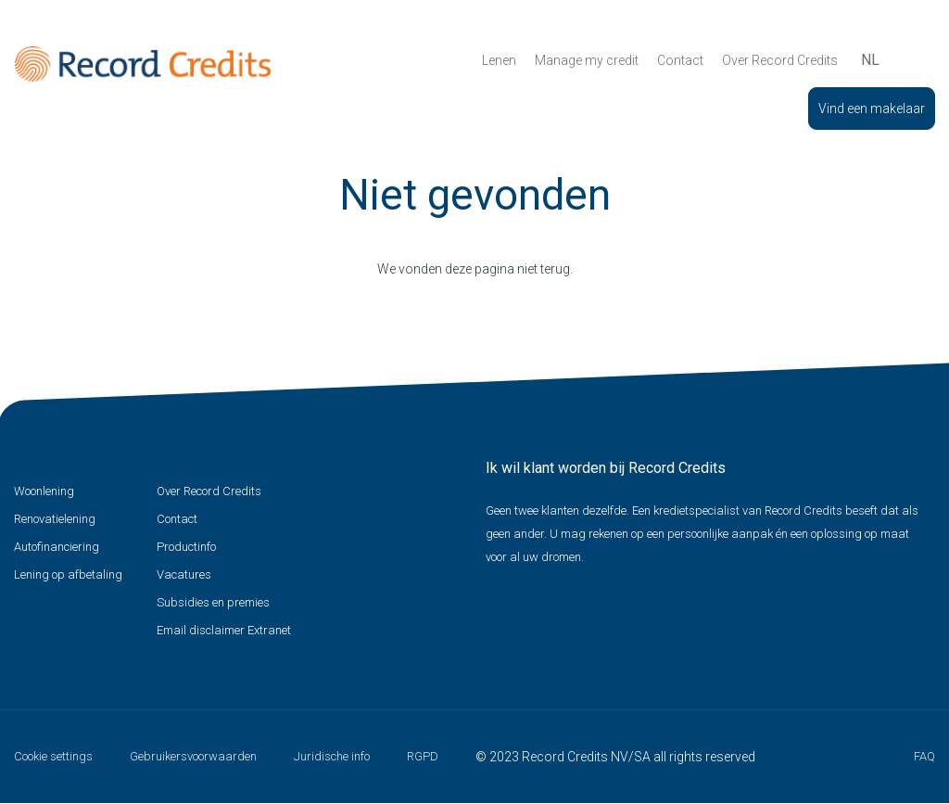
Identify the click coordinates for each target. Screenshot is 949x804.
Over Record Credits (780, 60)
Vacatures (184, 574)
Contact (680, 60)
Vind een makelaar (871, 108)
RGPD (422, 756)
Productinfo (186, 547)
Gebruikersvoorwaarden (193, 756)
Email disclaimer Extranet (224, 630)
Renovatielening (54, 519)
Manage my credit (587, 60)
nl (870, 60)
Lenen (499, 60)
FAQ (924, 756)
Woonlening (44, 491)
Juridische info (332, 756)
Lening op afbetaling (68, 574)
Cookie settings (53, 756)
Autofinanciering (56, 547)
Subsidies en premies (213, 602)
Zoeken (905, 60)
